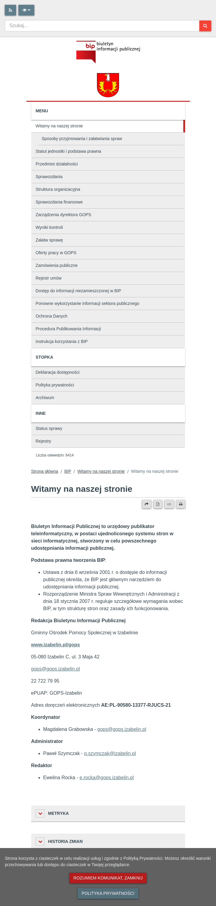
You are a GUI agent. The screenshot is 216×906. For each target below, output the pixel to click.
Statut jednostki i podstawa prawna (68, 151)
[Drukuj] (180, 504)
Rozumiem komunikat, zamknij (107, 878)
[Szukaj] (205, 26)
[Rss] (10, 10)
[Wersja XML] (169, 504)
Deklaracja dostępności (58, 372)
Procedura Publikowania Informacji (68, 328)
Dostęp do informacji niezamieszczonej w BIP (78, 290)
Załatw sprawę (49, 240)
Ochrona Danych (52, 316)
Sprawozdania (49, 176)
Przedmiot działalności (57, 164)
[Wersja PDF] (158, 504)
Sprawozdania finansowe (59, 202)
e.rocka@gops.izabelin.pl (107, 777)
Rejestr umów (49, 278)
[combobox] (102, 25)
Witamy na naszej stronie (59, 125)
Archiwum (45, 397)
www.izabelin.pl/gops (55, 644)
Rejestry (43, 441)
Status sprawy (49, 428)
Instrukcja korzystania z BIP (62, 341)
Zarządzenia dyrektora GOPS (63, 214)
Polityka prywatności (55, 385)
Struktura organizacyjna (58, 189)
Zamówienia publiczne (57, 265)
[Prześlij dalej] (146, 504)
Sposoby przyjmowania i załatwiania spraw (82, 138)
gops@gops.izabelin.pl (121, 729)
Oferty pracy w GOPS (56, 252)
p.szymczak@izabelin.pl (110, 753)
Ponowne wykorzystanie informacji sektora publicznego (87, 303)
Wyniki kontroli (49, 227)
